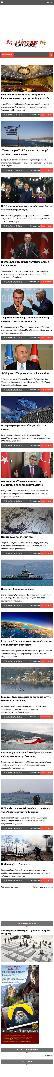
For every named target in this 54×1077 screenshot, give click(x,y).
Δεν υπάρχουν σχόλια (38, 115)
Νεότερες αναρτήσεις (10, 897)
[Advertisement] (27, 24)
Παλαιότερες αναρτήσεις (43, 897)
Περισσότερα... (46, 115)
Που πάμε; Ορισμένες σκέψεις (18, 595)
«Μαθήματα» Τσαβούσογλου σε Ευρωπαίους (25, 377)
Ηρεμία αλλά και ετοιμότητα (17, 542)
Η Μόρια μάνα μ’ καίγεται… (16, 874)
